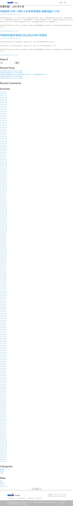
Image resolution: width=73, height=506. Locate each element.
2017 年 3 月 (3, 286)
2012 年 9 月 (3, 383)
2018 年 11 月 (3, 250)
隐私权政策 (11, 498)
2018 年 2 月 (3, 267)
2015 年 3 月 (3, 329)
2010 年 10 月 (3, 424)
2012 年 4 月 (3, 391)
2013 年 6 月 (3, 366)
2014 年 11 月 (3, 336)
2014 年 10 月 (3, 338)
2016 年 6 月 (3, 302)
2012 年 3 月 (3, 393)
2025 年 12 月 (3, 99)
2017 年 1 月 (3, 290)
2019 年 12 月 (3, 227)
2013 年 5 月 (3, 368)
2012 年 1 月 (3, 397)
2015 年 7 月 (3, 322)
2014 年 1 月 (3, 354)
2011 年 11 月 (3, 400)
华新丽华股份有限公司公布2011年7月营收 (23, 35)
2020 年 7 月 (3, 215)
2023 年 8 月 (3, 149)
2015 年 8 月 (3, 320)
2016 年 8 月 (3, 299)
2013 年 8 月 (3, 363)
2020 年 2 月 (3, 224)
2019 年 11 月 (3, 229)
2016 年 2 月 (3, 309)
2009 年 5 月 (3, 454)
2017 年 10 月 (3, 274)
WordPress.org (4, 486)
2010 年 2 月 (3, 438)
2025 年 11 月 (3, 101)
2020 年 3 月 (3, 222)
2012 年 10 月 (3, 381)
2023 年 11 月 (3, 143)
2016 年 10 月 (3, 295)
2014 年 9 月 (3, 340)
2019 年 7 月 (3, 236)
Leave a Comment (13, 31)
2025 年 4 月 (3, 113)
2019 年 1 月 (3, 247)
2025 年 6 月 (3, 109)
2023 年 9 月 (3, 147)
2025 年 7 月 (3, 108)
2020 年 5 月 (3, 218)
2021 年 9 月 (3, 190)
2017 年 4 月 (3, 284)
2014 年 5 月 (3, 347)
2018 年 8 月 (3, 256)
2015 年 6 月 (3, 324)
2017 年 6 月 (3, 281)
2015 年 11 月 (3, 315)
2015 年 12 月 (3, 313)
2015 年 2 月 (3, 331)
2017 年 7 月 (3, 279)
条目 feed (2, 483)
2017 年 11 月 (3, 272)
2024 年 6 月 (3, 131)
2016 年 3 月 (3, 308)
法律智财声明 (21, 498)
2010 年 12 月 (3, 420)
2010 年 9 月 (3, 425)
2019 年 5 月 (3, 240)
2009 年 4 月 (3, 456)
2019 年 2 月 (3, 245)
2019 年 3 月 (3, 243)
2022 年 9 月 (3, 168)
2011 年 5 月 (3, 411)
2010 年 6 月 (3, 431)
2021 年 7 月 (3, 193)
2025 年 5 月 (3, 111)
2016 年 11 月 (3, 293)
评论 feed (2, 484)
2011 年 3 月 (3, 415)
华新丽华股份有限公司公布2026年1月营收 (11, 76)
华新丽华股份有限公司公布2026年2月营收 (11, 72)
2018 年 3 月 (3, 265)
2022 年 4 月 (3, 177)
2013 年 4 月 (3, 370)
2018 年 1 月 (3, 268)
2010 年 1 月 (3, 440)
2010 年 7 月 (3, 429)
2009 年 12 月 (3, 441)
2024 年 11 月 (3, 122)
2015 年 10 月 (3, 317)
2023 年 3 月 (3, 158)
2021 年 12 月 (3, 184)
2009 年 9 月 (3, 447)
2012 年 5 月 (3, 390)
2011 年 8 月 (3, 406)
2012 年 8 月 (3, 384)
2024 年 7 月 (3, 129)
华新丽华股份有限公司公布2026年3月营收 (11, 71)
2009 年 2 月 (3, 459)
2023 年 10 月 (3, 145)
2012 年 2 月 (3, 395)
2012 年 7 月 (3, 386)
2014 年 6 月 (3, 345)
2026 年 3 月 (3, 93)
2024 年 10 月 (3, 124)
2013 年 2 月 (3, 374)
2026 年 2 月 (3, 95)
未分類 (2, 473)
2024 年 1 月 (3, 140)
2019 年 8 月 (3, 234)
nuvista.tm (19, 14)
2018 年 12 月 (3, 249)
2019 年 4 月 (3, 242)
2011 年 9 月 (3, 404)
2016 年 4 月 (3, 306)
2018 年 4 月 (3, 263)
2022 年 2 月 (3, 181)
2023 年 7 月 (3, 151)
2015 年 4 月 (3, 327)
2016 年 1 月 (3, 311)
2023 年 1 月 (3, 161)
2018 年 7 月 (3, 258)
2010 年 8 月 (3, 427)
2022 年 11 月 (3, 165)
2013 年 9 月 (3, 361)
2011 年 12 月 (3, 399)
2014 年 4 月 (3, 349)
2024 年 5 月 (3, 133)
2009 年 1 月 (3, 461)
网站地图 (31, 498)
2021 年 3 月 (3, 200)
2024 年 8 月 (3, 127)
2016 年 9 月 (3, 297)
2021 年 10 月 (3, 188)
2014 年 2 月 (3, 352)
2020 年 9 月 (3, 211)
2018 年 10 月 (3, 252)
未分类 (7, 31)
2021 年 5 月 (3, 197)
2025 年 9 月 (3, 104)
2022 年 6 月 (3, 174)
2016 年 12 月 (3, 292)
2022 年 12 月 (3, 163)
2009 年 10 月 (3, 445)
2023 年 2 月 (3, 159)
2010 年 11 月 (3, 422)
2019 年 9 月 (3, 233)
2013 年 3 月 (3, 372)
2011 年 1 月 (3, 418)
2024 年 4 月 (3, 134)
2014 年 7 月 (3, 343)
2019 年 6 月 (3, 238)
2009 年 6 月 (3, 452)
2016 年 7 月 (3, 300)
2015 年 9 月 (3, 318)
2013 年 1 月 (3, 375)
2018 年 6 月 (3, 259)
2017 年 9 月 (3, 275)
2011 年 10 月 (3, 402)
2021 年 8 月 (3, 192)
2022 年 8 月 (3, 170)
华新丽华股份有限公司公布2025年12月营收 (11, 78)
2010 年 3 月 (3, 436)
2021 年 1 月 (3, 204)
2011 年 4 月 (3, 413)
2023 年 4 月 (3, 156)
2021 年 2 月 (3, 202)
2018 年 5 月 (3, 261)
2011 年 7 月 (3, 408)
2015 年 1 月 (3, 333)
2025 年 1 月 (3, 118)
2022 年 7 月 (3, 172)
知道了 (62, 503)
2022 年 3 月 (3, 179)
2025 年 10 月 (3, 102)
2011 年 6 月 (3, 409)
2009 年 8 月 (3, 449)
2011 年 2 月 (3, 416)
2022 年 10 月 (3, 167)
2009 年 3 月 (3, 457)
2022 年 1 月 (3, 183)
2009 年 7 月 (3, 450)
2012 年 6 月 (3, 388)
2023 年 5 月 (3, 154)
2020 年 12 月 (3, 206)
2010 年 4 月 (3, 434)
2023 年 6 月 (3, 152)
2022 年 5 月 (3, 176)
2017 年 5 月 (3, 283)
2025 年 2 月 (3, 117)
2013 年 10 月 (3, 359)
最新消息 (2, 469)
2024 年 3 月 (3, 136)
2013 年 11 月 (3, 358)
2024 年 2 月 (3, 138)
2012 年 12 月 (3, 377)
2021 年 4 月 (3, 199)
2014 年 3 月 (3, 350)
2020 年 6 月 (3, 217)
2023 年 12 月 (3, 142)
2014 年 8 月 (3, 341)
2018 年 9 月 (3, 254)
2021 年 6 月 (3, 195)
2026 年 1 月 (3, 97)
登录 (1, 481)
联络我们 (39, 498)
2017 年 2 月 (3, 288)
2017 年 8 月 (3, 277)
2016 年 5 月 (3, 304)
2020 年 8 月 (3, 213)
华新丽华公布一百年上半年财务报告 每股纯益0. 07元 (30, 11)
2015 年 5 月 (3, 325)
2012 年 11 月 (3, 379)
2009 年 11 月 (3, 443)
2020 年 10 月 (3, 209)
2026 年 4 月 (3, 92)
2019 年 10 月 (3, 231)
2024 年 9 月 (3, 126)
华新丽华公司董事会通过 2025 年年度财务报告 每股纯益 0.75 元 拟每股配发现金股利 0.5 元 (24, 74)
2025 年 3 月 (3, 115)
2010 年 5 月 (3, 433)
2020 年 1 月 (3, 225)
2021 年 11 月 (3, 186)
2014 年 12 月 (3, 334)
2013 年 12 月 (3, 356)
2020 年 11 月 (3, 208)
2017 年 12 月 (3, 270)
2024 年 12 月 (3, 120)
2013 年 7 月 (3, 365)
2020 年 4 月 (3, 220)
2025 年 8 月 (3, 106)
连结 (24, 504)
